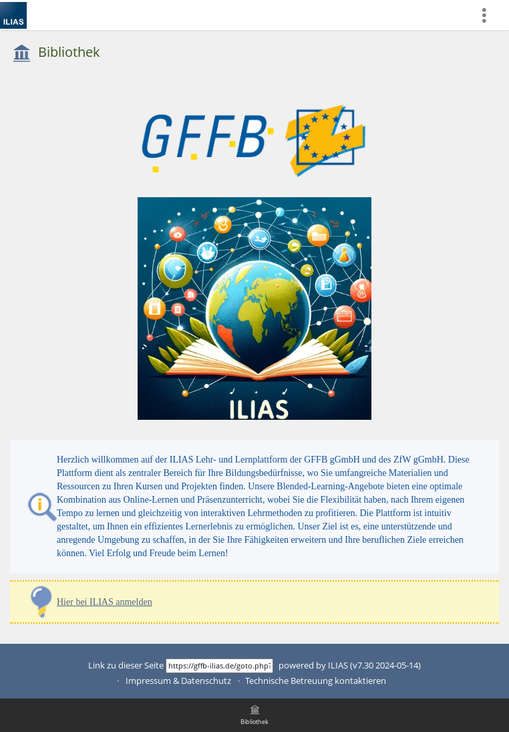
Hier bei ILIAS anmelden (104, 602)
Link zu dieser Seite (126, 665)
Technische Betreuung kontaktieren (315, 681)
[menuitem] (489, 15)
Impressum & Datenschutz (178, 681)
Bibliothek (69, 52)
